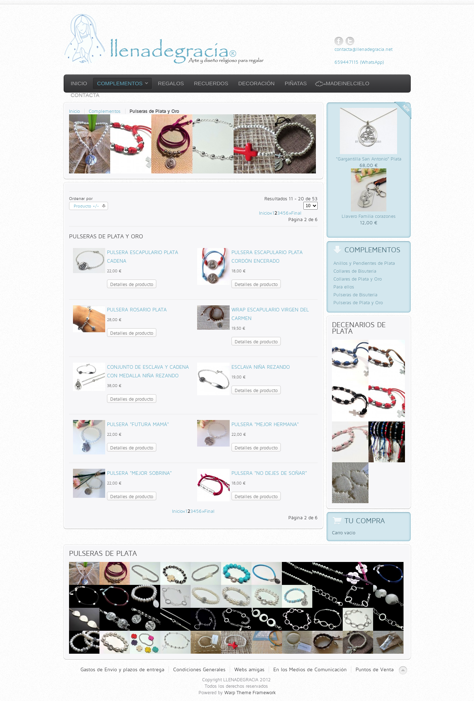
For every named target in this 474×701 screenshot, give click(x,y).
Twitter (350, 41)
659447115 (346, 62)
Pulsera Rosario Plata (137, 309)
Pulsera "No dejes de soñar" (269, 473)
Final (296, 213)
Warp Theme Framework (250, 692)
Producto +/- (86, 206)
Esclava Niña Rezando (260, 367)
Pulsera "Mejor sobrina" (139, 473)
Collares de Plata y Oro (357, 279)
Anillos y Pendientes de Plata (364, 263)
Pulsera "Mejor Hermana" (265, 424)
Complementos (105, 111)
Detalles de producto (131, 284)
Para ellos (343, 287)
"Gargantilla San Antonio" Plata (368, 159)
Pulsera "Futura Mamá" (138, 424)
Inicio (74, 111)
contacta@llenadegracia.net (363, 49)
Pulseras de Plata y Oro (358, 302)
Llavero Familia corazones (369, 216)
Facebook (338, 41)
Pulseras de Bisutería (355, 294)
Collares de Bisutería (354, 271)
